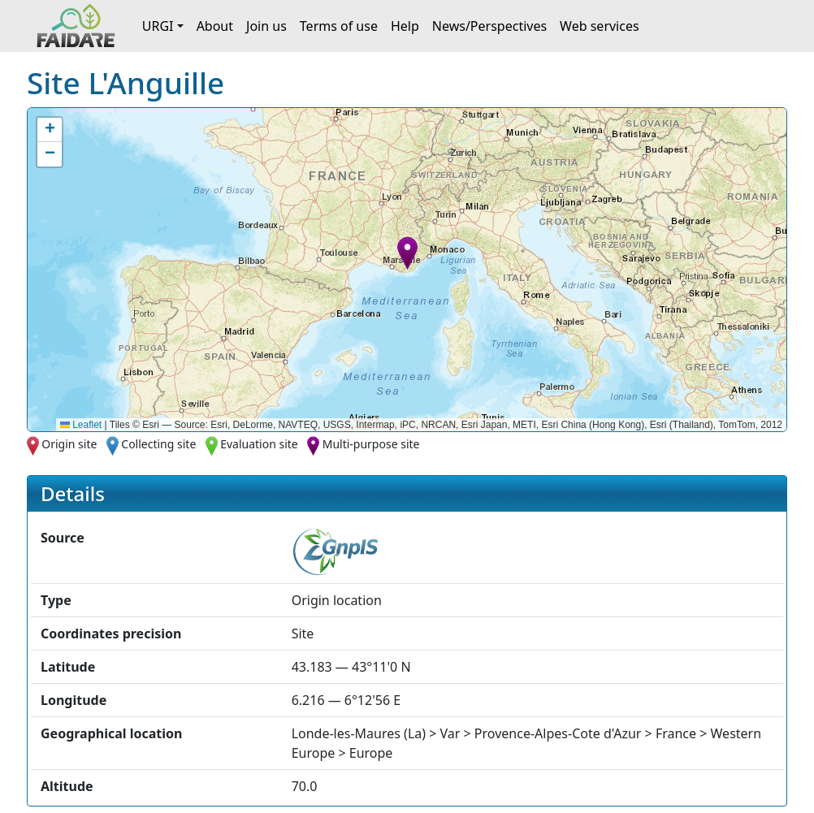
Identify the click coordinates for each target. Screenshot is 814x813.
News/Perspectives (489, 26)
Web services (599, 26)
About (215, 26)
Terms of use (339, 26)
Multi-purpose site (371, 444)
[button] (407, 253)
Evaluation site (259, 444)
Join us (266, 26)
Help (405, 26)
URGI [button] (158, 26)
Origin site (69, 444)
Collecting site (158, 444)
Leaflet (81, 424)
